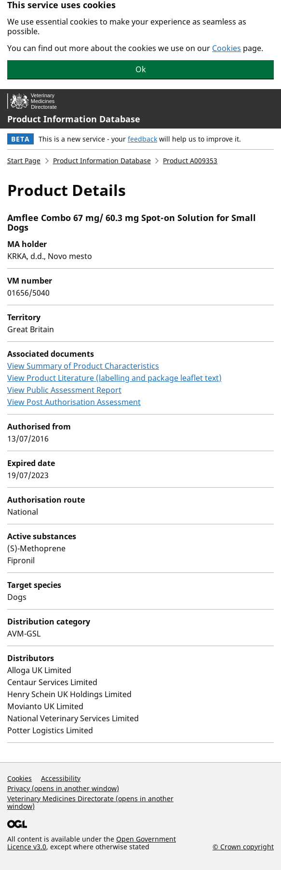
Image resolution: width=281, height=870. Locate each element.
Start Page (23, 160)
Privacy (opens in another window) (63, 788)
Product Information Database (73, 119)
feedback (142, 138)
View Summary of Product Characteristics (83, 366)
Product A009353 (190, 160)
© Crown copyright (243, 846)
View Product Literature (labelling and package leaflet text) (114, 378)
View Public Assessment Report (64, 390)
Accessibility (60, 778)
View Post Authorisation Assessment (74, 402)
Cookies (226, 48)
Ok (140, 69)
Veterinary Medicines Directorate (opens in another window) (90, 802)
